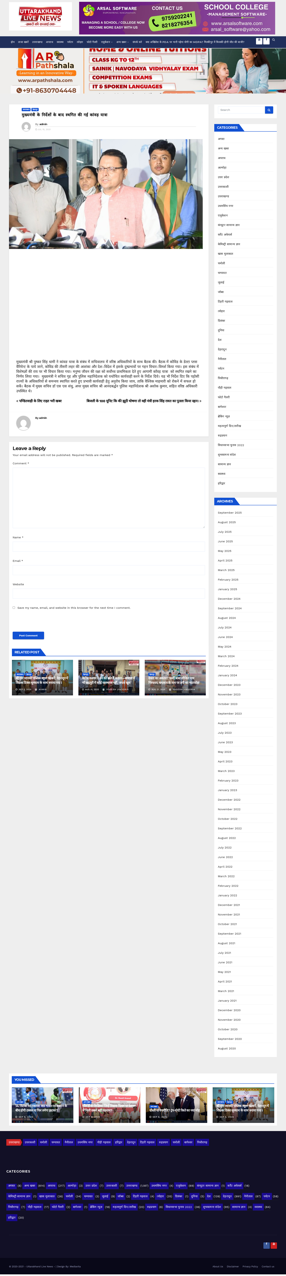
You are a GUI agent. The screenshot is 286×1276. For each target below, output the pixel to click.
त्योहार (80, 42)
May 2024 (224, 646)
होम (12, 42)
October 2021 (227, 924)
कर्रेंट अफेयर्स (225, 234)
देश (220, 340)
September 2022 (230, 828)
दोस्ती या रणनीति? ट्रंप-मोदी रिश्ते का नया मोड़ (174, 1110)
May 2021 (224, 972)
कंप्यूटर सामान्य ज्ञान (229, 225)
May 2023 (224, 752)
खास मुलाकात (225, 253)
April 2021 (225, 981)
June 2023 (225, 742)
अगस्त (221, 139)
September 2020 (230, 1039)
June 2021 (225, 962)
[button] (273, 39)
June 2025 (225, 541)
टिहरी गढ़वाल (225, 301)
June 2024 (225, 637)
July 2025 (225, 531)
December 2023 (229, 685)
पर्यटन (70, 42)
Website (18, 584)
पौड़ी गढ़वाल (224, 387)
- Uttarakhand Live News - (40, 1266)
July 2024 (225, 627)
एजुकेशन (107, 42)
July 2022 (225, 847)
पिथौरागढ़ (223, 378)
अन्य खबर (122, 42)
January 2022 (227, 895)
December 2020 (229, 1010)
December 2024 (229, 598)
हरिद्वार (221, 483)
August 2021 (226, 943)
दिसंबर (221, 320)
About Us (218, 1266)
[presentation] (37, 623)
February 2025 (228, 579)
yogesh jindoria (115, 689)
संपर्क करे (137, 42)
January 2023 (227, 790)
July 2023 (225, 732)
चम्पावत (222, 273)
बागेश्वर (222, 407)
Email (18, 561)
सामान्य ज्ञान (224, 464)
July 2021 (224, 952)
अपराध (49, 42)
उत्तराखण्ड (37, 42)
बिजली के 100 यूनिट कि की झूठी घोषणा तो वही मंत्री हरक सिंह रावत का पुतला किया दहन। (144, 401)
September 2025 (230, 512)
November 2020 (229, 1019)
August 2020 (227, 1048)
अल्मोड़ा (222, 167)
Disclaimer (233, 1266)
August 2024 (227, 618)
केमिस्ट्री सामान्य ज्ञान (229, 244)
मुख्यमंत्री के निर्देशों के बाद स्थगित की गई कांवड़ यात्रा (64, 114)
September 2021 (229, 933)
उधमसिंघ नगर (225, 206)
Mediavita (75, 1266)
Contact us (268, 1266)
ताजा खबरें (23, 42)
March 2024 (226, 656)
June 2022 (225, 857)
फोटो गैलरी (92, 42)
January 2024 (227, 675)
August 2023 (227, 723)
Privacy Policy (250, 1266)
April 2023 (225, 761)
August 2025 (227, 522)
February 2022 (228, 885)
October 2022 (227, 819)
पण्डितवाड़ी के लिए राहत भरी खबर (39, 401)
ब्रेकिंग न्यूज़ (224, 416)
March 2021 (226, 991)
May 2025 (224, 551)
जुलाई (221, 282)
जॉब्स (221, 292)
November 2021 (229, 914)
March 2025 (226, 570)
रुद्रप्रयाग (222, 435)
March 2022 (226, 876)
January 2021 (227, 1000)
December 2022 (229, 799)
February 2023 (228, 780)
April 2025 (225, 560)
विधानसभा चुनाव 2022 (231, 445)
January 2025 (227, 589)
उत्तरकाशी (223, 186)
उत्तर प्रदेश (223, 177)
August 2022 (227, 838)
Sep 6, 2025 (26, 1117)
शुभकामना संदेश (227, 454)
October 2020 (228, 1029)
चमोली (221, 263)
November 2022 (229, 809)
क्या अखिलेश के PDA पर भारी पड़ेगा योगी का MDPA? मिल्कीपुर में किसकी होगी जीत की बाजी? (195, 42)
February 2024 (228, 665)
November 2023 (229, 694)
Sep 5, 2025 (227, 1117)
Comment (21, 463)
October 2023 (227, 704)
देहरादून (35, 109)
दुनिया (221, 330)
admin (43, 124)
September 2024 (230, 608)
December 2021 (229, 905)
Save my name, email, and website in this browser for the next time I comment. (73, 607)
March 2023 (226, 771)
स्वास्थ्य (60, 42)
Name (18, 537)
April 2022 (225, 866)
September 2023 (230, 713)
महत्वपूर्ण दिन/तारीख (229, 426)
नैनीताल (222, 359)
